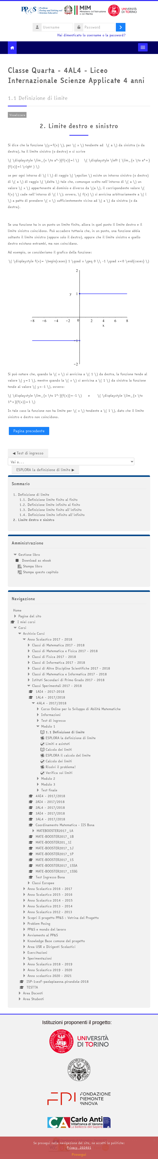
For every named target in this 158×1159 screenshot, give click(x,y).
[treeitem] (79, 563)
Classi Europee (43, 882)
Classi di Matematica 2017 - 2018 (58, 645)
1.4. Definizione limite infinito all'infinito (52, 514)
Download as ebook (34, 560)
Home (17, 610)
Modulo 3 (48, 784)
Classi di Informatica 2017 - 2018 (58, 662)
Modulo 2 (48, 778)
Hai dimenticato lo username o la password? (91, 35)
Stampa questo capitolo (38, 571)
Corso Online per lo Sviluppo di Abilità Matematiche (81, 708)
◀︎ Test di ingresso (28, 453)
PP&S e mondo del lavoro (47, 929)
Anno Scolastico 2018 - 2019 (50, 964)
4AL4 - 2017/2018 (51, 703)
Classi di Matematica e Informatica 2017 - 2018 (69, 674)
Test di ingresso (53, 720)
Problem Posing (39, 923)
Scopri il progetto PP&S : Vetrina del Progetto (63, 917)
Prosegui (79, 1154)
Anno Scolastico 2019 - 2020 (50, 969)
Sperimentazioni (40, 958)
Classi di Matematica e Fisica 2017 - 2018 (65, 650)
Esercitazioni (37, 952)
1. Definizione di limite (31, 494)
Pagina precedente (29, 431)
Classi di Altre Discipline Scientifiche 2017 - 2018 (71, 668)
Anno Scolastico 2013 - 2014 (50, 906)
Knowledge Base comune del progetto (56, 940)
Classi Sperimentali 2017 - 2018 (57, 685)
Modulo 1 (48, 726)
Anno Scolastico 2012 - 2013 (50, 911)
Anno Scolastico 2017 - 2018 (50, 639)
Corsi (22, 627)
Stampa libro (30, 566)
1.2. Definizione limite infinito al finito (49, 504)
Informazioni (51, 714)
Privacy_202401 (79, 1147)
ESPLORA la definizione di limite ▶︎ (45, 470)
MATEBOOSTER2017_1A (55, 830)
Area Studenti (33, 998)
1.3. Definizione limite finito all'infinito (50, 509)
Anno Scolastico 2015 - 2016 (50, 894)
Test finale (49, 790)
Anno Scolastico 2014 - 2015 (50, 900)
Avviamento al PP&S (43, 935)
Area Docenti (33, 993)
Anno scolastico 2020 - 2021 (50, 975)
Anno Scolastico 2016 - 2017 (50, 888)
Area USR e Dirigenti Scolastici (51, 946)
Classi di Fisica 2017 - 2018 (54, 656)
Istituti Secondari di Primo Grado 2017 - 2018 (68, 679)
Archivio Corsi (34, 633)
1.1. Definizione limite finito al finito (48, 499)
